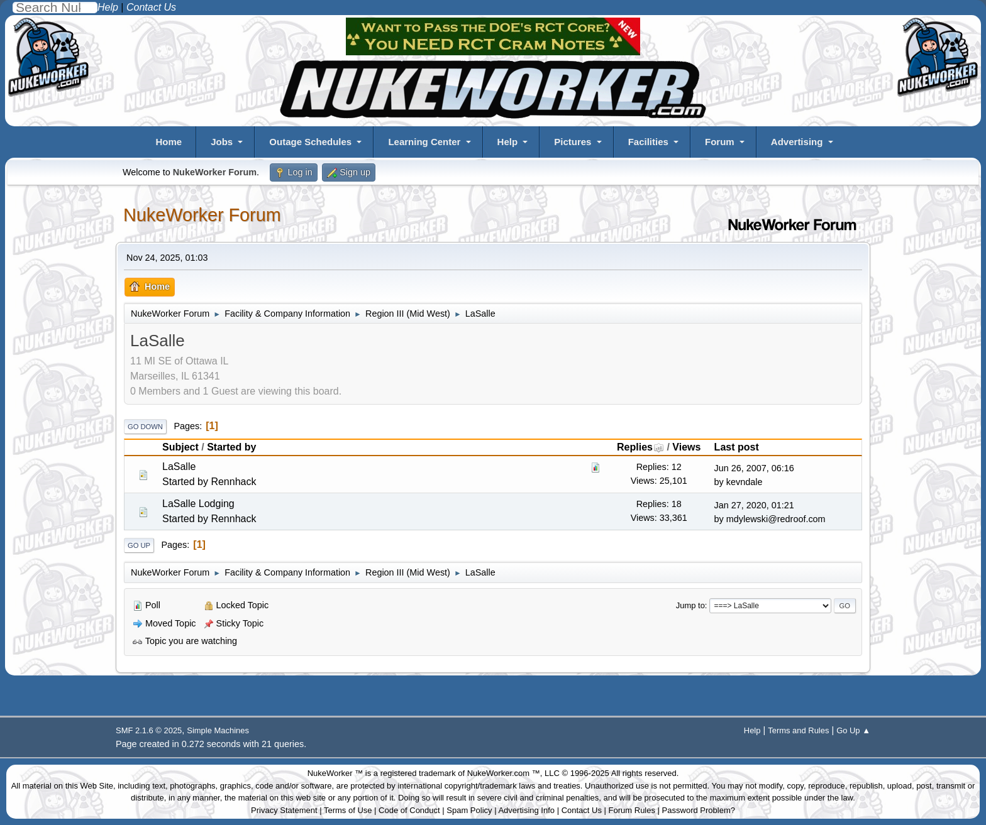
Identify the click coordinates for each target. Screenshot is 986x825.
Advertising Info (526, 810)
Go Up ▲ (853, 730)
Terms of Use (348, 810)
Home (168, 141)
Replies (640, 447)
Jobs (222, 141)
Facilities (648, 141)
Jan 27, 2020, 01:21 (754, 505)
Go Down (145, 426)
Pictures (572, 141)
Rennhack (233, 481)
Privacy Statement (284, 810)
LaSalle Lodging (198, 503)
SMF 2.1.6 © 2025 (149, 730)
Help (507, 141)
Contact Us (582, 810)
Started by (231, 447)
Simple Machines (218, 730)
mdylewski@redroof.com (776, 519)
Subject (180, 447)
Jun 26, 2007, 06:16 (754, 468)
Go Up (139, 545)
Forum (719, 141)
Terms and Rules (798, 730)
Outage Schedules (310, 141)
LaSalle (179, 466)
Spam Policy (469, 810)
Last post (736, 447)
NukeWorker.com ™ (503, 773)
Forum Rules (632, 810)
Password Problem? (698, 810)
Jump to (690, 605)
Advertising (797, 141)
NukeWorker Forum (202, 215)
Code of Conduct (409, 810)
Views (686, 447)
